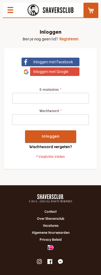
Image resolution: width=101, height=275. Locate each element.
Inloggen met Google (45, 71)
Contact (50, 212)
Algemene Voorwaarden (50, 233)
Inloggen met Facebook (47, 62)
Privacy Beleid (51, 240)
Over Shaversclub (50, 219)
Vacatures (50, 226)
